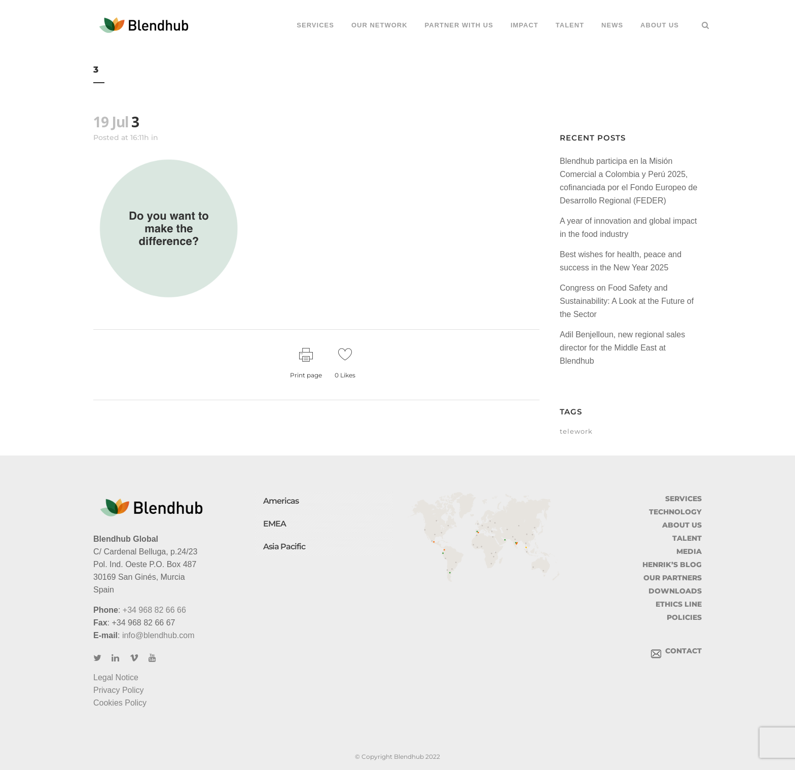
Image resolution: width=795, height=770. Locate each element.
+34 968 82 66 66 (154, 610)
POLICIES (684, 617)
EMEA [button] (274, 524)
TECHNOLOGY (675, 511)
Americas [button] (281, 501)
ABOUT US (682, 525)
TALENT (687, 538)
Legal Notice (115, 677)
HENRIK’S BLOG (672, 564)
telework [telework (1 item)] (576, 431)
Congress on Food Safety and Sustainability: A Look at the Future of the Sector (627, 301)
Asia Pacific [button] (284, 546)
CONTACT (676, 650)
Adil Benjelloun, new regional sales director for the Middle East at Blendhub (622, 347)
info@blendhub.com (158, 635)
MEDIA (689, 551)
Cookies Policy (120, 702)
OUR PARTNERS (672, 577)
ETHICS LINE (679, 604)
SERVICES (683, 498)
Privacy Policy (118, 690)
